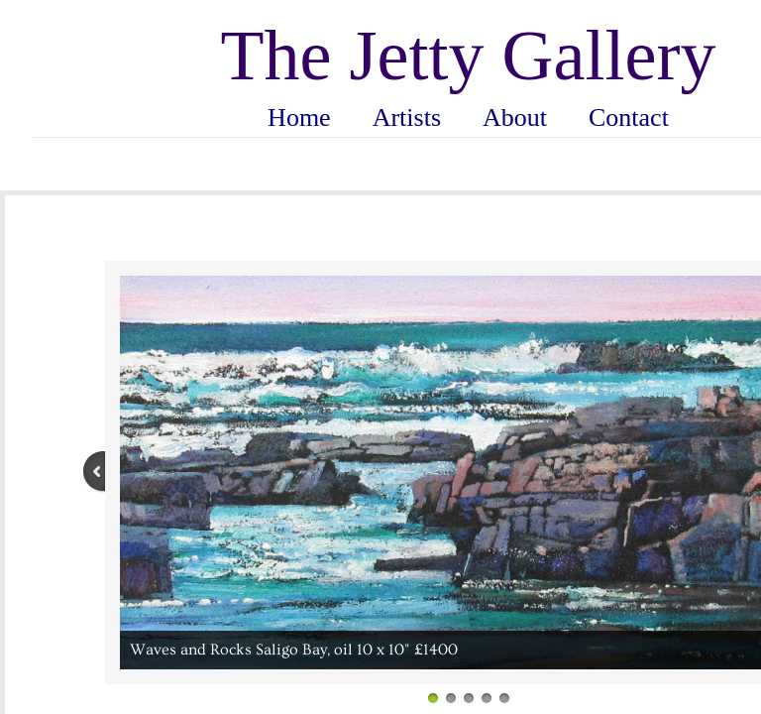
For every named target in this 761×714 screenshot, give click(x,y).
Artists (407, 117)
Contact (629, 117)
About (515, 117)
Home (299, 117)
